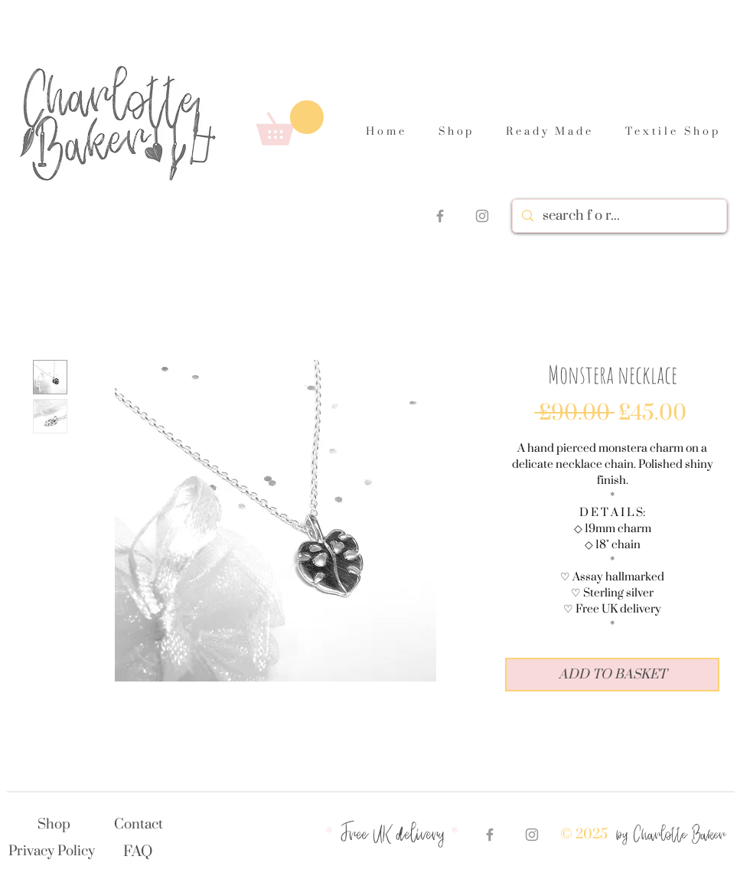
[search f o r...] (618, 216)
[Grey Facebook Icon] (440, 216)
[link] (290, 122)
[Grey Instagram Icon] (482, 216)
